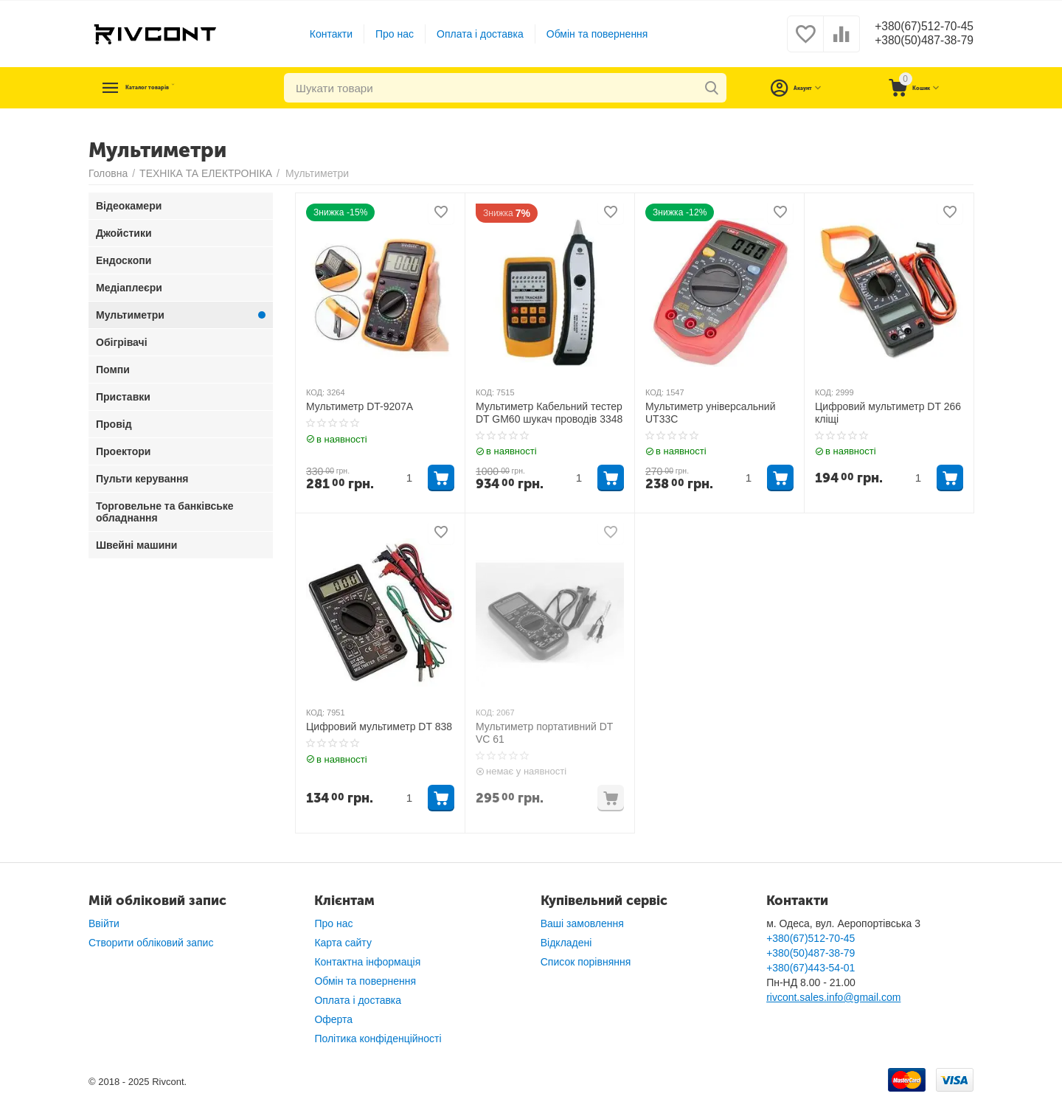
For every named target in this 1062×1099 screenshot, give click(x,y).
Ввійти (103, 923)
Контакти (323, 34)
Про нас (387, 34)
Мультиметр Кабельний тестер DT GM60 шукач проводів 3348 (549, 413)
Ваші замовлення (582, 923)
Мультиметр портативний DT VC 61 (544, 733)
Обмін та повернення (589, 34)
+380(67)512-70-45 (916, 26)
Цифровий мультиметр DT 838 (379, 726)
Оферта (333, 1019)
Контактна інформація (367, 962)
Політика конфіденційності (377, 1038)
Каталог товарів (178, 88)
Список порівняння (586, 962)
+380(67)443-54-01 (810, 968)
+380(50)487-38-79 (916, 41)
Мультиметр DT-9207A (359, 406)
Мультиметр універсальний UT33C (710, 413)
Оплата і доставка (472, 34)
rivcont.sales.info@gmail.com (833, 997)
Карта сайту (343, 943)
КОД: (315, 392)
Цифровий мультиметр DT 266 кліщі (888, 413)
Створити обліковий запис (150, 943)
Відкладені (566, 943)
